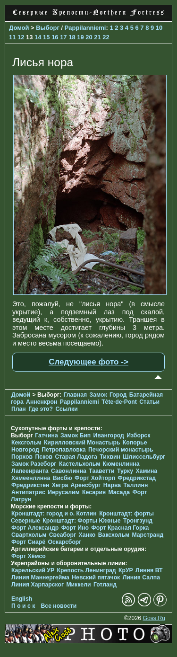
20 (88, 37)
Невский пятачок (96, 577)
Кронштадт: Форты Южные (81, 520)
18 (71, 37)
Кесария (94, 492)
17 (63, 37)
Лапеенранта (30, 471)
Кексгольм (26, 442)
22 (105, 37)
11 (12, 37)
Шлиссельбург (144, 456)
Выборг (47, 27)
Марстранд (147, 535)
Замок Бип (75, 435)
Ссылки (66, 409)
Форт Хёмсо (28, 556)
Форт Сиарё (28, 542)
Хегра (60, 485)
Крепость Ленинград (86, 570)
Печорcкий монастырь (120, 449)
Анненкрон (41, 402)
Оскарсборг (64, 542)
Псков (43, 456)
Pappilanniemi (85, 27)
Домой (19, 27)
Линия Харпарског (37, 584)
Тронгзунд (137, 520)
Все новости (59, 606)
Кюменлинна (121, 464)
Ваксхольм (113, 535)
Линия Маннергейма (40, 577)
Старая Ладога (76, 456)
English (21, 598)
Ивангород (108, 435)
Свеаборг (62, 535)
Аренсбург (86, 485)
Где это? (40, 409)
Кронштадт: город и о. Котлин (54, 513)
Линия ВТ (148, 570)
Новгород (25, 449)
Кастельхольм (79, 464)
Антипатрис (28, 492)
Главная (75, 394)
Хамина (146, 471)
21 (97, 37)
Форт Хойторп (95, 478)
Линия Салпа (141, 577)
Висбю (62, 478)
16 (54, 37)
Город (118, 394)
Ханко (87, 535)
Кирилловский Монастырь (82, 442)
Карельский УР (32, 570)
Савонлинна (68, 471)
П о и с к (23, 606)
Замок (98, 394)
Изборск (138, 435)
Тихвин (110, 456)
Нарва (112, 485)
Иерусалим (64, 492)
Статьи (149, 402)
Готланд (105, 584)
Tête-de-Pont (119, 402)
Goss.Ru (154, 618)
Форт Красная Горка (120, 527)
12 (20, 37)
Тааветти (101, 471)
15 (46, 37)
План (18, 409)
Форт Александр (35, 527)
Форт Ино (75, 527)
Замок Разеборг (33, 464)
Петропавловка (63, 449)
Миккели (78, 584)
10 (159, 27)
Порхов (22, 456)
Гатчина (46, 435)
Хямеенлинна (30, 478)
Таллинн (135, 485)
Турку (125, 471)
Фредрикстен (30, 485)
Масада (118, 492)
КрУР (125, 570)
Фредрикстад (137, 478)
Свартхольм (28, 535)
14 (37, 37)
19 (80, 37)
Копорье (135, 442)
